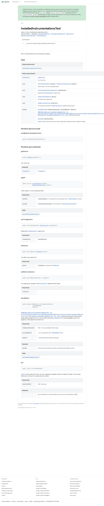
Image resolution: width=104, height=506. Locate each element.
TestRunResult (56, 332)
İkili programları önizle (7, 488)
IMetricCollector (57, 105)
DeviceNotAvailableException (30, 214)
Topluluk (14, 501)
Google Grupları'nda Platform (42, 490)
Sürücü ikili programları (7, 493)
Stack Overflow (73, 493)
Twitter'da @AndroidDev (41, 483)
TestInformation (45, 84)
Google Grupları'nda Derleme (43, 493)
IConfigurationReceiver (58, 34)
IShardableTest (41, 35)
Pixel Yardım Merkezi (74, 483)
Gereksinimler (5, 483)
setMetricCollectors (44, 103)
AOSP (22, 23)
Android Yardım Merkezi (75, 481)
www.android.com (74, 488)
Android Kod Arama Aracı (30, 1)
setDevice (41, 96)
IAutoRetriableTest (44, 34)
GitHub (3, 495)
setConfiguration (43, 90)
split (39, 119)
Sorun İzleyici (73, 495)
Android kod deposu (6, 481)
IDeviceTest (69, 34)
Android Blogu (39, 486)
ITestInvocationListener (63, 84)
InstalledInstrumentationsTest (31, 68)
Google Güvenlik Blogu (41, 488)
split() (40, 121)
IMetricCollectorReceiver (28, 35)
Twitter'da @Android (40, 481)
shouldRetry (41, 109)
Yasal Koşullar (20, 501)
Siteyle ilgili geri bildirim (39, 501)
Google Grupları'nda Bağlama (43, 495)
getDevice (41, 77)
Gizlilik (30, 501)
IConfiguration (52, 90)
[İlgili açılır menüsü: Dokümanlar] (21, 1)
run (39, 84)
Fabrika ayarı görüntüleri (7, 490)
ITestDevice (25, 77)
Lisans (26, 501)
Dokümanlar (16, 1)
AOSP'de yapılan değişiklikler (38, 16)
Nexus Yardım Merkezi (75, 486)
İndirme (3, 486)
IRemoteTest (58, 318)
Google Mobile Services (75, 490)
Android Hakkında (6, 501)
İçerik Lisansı (36, 403)
